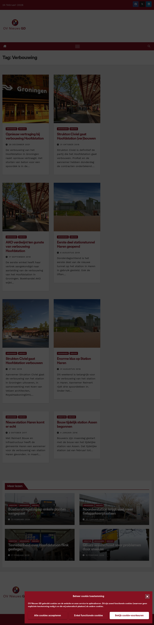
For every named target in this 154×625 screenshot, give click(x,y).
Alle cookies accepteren (47, 615)
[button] (147, 596)
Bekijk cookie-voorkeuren (129, 615)
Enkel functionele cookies (88, 615)
